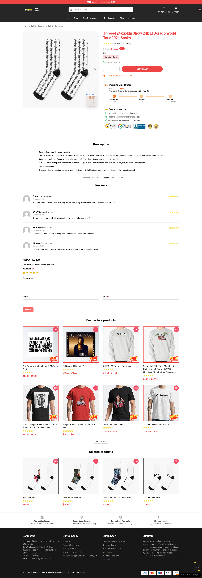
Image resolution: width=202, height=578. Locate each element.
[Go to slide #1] (54, 114)
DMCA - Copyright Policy (73, 552)
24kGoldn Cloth (38, 26)
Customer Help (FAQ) (111, 556)
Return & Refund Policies (113, 549)
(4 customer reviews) (122, 44)
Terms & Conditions (71, 545)
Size (105, 53)
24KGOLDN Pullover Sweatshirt (117, 366)
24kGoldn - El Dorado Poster (75, 366)
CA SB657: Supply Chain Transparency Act (80, 556)
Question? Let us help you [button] (190, 575)
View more (101, 441)
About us (67, 541)
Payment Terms (109, 545)
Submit (28, 310)
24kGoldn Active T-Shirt (113, 424)
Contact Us (107, 552)
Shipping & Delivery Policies (114, 541)
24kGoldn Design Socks (74, 497)
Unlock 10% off (197, 567)
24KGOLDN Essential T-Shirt (156, 424)
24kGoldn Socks (55, 26)
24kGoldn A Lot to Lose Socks (117, 497)
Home (25, 26)
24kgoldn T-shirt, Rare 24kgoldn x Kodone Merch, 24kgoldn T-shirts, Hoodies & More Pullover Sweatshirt (159, 369)
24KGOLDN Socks (151, 497)
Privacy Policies (69, 549)
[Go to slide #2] (67, 114)
